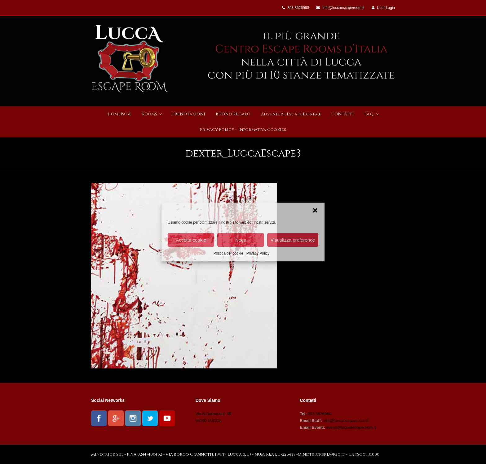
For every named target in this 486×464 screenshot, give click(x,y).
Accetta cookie (191, 239)
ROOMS (152, 114)
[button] (315, 210)
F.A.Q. (371, 114)
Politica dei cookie (228, 253)
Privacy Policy (258, 253)
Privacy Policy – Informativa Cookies (243, 129)
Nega (240, 239)
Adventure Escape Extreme (291, 114)
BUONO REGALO (233, 114)
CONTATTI (342, 114)
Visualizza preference (293, 239)
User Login (386, 8)
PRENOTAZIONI (188, 114)
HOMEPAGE (119, 114)
